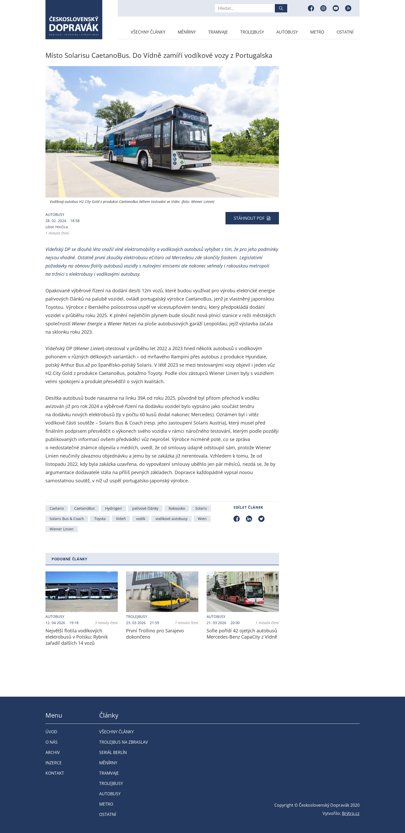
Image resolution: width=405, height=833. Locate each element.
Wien (202, 518)
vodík (140, 518)
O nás (51, 742)
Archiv (52, 752)
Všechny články (148, 32)
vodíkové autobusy (171, 518)
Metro (317, 32)
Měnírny (187, 32)
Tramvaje (218, 32)
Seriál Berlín (113, 752)
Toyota (100, 518)
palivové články (145, 508)
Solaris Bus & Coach (67, 518)
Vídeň (121, 518)
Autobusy (287, 32)
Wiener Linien (62, 528)
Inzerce (53, 763)
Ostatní (345, 32)
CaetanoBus (84, 508)
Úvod (51, 732)
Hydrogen (113, 508)
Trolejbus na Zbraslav (123, 742)
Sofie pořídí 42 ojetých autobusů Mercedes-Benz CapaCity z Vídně (242, 633)
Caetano (57, 508)
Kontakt (54, 773)
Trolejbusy (252, 32)
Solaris (201, 508)
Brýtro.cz (351, 813)
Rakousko (177, 508)
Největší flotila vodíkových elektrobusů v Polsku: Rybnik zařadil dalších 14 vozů (76, 636)
